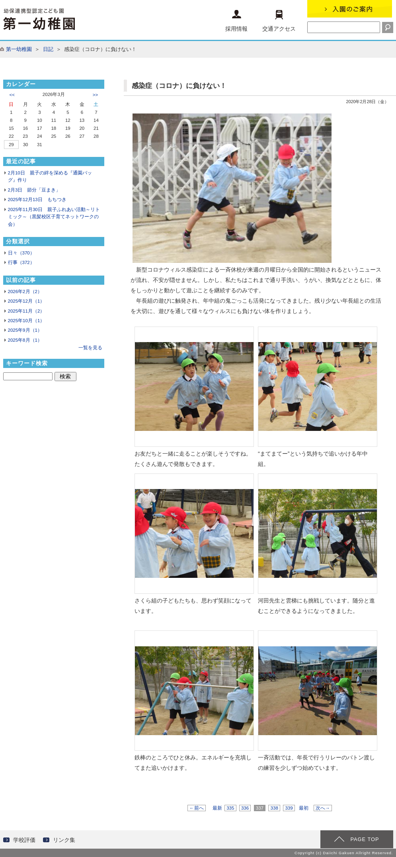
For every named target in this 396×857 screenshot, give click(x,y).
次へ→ (322, 808)
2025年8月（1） (25, 340)
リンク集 (64, 840)
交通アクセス (279, 21)
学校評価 (24, 840)
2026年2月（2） (25, 291)
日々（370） (21, 252)
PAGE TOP (364, 839)
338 (274, 808)
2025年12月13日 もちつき (37, 199)
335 (230, 808)
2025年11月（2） (26, 311)
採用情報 (236, 21)
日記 (48, 49)
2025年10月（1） (26, 320)
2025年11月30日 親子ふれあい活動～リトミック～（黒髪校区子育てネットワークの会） (54, 217)
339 (289, 808)
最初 (303, 808)
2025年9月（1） (25, 330)
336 (245, 808)
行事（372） (21, 262)
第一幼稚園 (19, 49)
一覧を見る (90, 347)
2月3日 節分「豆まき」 (34, 190)
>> (95, 94)
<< (12, 94)
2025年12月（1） (26, 301)
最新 (217, 808)
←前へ (196, 808)
